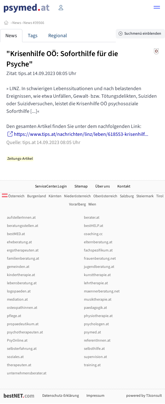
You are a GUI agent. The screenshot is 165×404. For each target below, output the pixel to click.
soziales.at (15, 357)
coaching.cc (93, 234)
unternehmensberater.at (26, 373)
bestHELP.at (93, 225)
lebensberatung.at (22, 283)
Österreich (13, 196)
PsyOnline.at (17, 340)
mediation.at (17, 299)
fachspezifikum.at (98, 250)
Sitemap (81, 186)
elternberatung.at (98, 242)
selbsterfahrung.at (22, 348)
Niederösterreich (77, 196)
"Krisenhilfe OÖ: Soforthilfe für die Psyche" (62, 59)
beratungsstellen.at (22, 225)
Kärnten (55, 196)
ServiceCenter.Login (51, 186)
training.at (92, 365)
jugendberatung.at (99, 266)
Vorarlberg (77, 204)
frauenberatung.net (100, 258)
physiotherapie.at (98, 316)
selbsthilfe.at (94, 348)
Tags (33, 35)
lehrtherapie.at (96, 283)
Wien (92, 204)
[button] (156, 8)
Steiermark (145, 196)
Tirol (159, 196)
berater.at (91, 217)
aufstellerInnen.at (21, 217)
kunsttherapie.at (97, 275)
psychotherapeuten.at (25, 332)
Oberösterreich (105, 196)
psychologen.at (96, 324)
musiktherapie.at (97, 299)
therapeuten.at (19, 365)
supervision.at (95, 357)
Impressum (95, 395)
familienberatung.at (23, 258)
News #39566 (33, 23)
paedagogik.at (95, 307)
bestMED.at (16, 234)
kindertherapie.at (21, 275)
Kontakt (123, 186)
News (16, 23)
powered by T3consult (144, 395)
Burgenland (36, 196)
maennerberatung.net (102, 291)
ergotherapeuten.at (22, 250)
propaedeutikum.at (22, 324)
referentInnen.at (97, 340)
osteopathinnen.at (22, 307)
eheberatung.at (19, 242)
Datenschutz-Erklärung (60, 395)
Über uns (102, 186)
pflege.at (14, 316)
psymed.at (92, 332)
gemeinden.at (18, 266)
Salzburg (127, 196)
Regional (57, 35)
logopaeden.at (19, 291)
